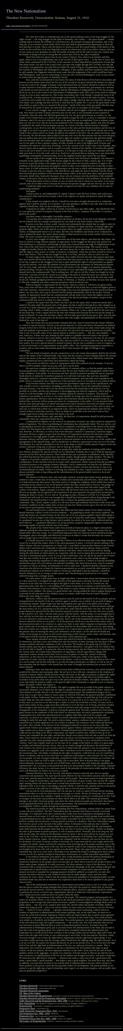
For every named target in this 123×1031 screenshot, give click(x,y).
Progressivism (25, 1006)
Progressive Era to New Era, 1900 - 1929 (37, 1018)
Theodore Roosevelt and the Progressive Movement (42, 998)
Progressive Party (27, 1008)
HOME (8, 26)
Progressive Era (26, 1016)
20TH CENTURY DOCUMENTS (20, 26)
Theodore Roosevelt (28, 985)
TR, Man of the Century (30, 993)
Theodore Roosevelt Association (34, 991)
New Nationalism (27, 1003)
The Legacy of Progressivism (32, 1021)
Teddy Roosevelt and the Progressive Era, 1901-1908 (43, 1001)
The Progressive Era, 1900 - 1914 (34, 1013)
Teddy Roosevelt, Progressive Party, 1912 (38, 1011)
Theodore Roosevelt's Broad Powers (35, 996)
